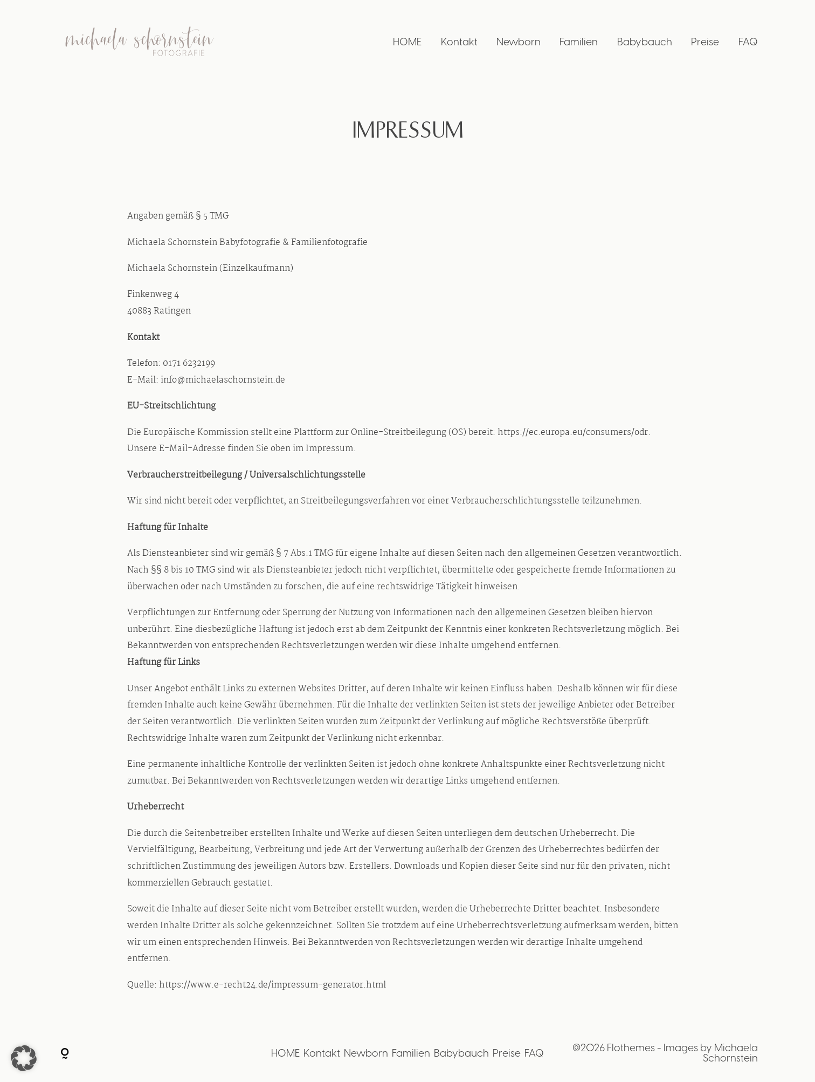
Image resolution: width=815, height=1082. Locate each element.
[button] (23, 1058)
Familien (579, 43)
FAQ (748, 43)
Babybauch (644, 43)
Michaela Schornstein (730, 1053)
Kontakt (459, 43)
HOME (407, 43)
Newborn (518, 43)
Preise (705, 43)
